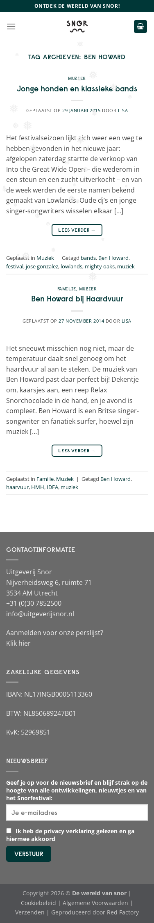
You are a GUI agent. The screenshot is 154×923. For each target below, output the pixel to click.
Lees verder (77, 230)
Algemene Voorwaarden (95, 903)
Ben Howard (113, 257)
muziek (126, 266)
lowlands (71, 266)
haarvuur (17, 487)
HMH (37, 487)
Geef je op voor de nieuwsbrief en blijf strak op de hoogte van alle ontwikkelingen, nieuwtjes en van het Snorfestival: (76, 790)
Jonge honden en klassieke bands (77, 88)
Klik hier (18, 643)
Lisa (123, 110)
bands (88, 257)
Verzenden (30, 912)
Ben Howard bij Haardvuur (77, 298)
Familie (66, 289)
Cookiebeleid (38, 903)
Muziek (77, 78)
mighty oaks (100, 266)
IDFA (52, 487)
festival (14, 266)
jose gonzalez (42, 266)
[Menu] (11, 26)
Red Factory (123, 912)
